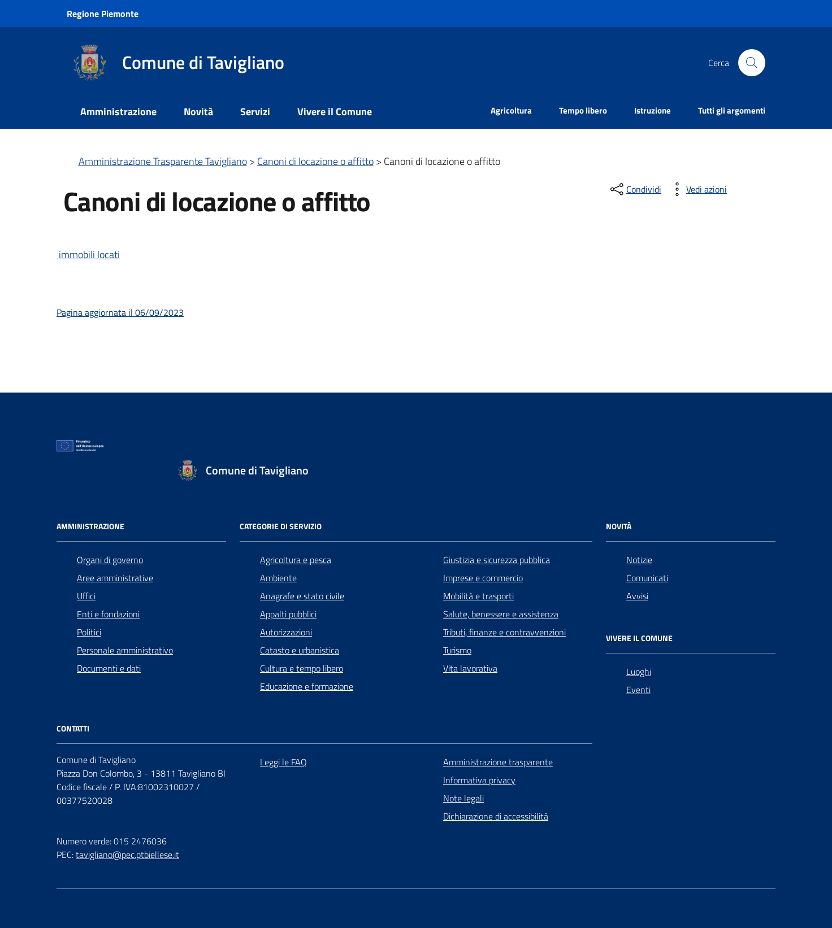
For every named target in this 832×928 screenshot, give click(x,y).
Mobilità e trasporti (478, 596)
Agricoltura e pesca (295, 560)
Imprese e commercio (483, 578)
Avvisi (637, 596)
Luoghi (638, 671)
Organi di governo (110, 560)
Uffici (86, 596)
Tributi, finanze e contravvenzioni (504, 632)
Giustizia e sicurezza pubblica (496, 560)
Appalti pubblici (288, 614)
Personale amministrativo (125, 650)
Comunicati (647, 578)
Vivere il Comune (334, 111)
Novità (198, 111)
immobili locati (88, 254)
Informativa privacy (479, 780)
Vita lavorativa (470, 668)
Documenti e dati (109, 668)
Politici (89, 632)
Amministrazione (118, 111)
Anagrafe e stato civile (302, 596)
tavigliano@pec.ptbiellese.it (127, 854)
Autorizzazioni (286, 632)
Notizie (639, 560)
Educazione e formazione (306, 686)
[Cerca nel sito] (751, 62)
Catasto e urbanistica (299, 650)
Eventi (638, 689)
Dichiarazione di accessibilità (495, 816)
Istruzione (652, 110)
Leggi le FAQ (283, 762)
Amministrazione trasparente (498, 762)
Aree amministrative (115, 578)
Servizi (255, 111)
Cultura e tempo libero (301, 668)
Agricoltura (511, 110)
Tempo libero (583, 110)
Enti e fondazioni (108, 614)
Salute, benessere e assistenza (500, 614)
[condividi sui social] (635, 189)
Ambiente (278, 578)
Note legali (463, 798)
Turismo (457, 650)
